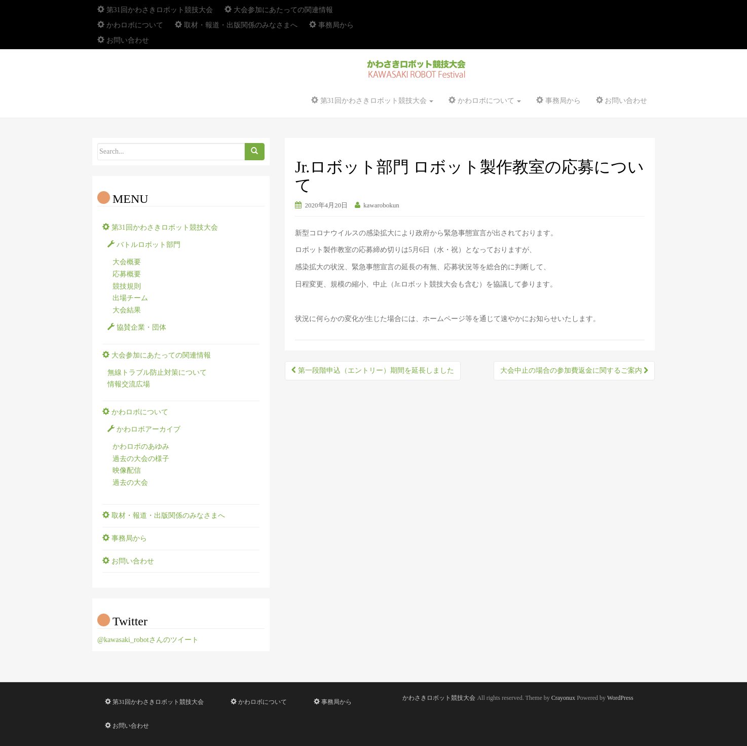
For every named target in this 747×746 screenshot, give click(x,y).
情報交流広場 (128, 384)
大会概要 (127, 262)
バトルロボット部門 (143, 244)
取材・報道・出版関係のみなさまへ (236, 25)
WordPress (620, 697)
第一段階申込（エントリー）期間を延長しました (372, 370)
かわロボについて (130, 25)
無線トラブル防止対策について (157, 372)
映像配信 (127, 470)
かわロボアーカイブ (143, 429)
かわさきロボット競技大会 (438, 697)
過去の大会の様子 (141, 459)
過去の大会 (130, 482)
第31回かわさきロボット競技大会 (155, 10)
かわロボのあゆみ (141, 446)
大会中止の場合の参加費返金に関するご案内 (574, 370)
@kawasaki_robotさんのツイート (148, 640)
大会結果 (127, 310)
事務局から (331, 25)
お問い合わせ (123, 40)
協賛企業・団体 (136, 327)
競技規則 (127, 286)
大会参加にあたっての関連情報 (279, 10)
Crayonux (563, 697)
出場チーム (130, 298)
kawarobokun (381, 205)
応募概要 (127, 274)
